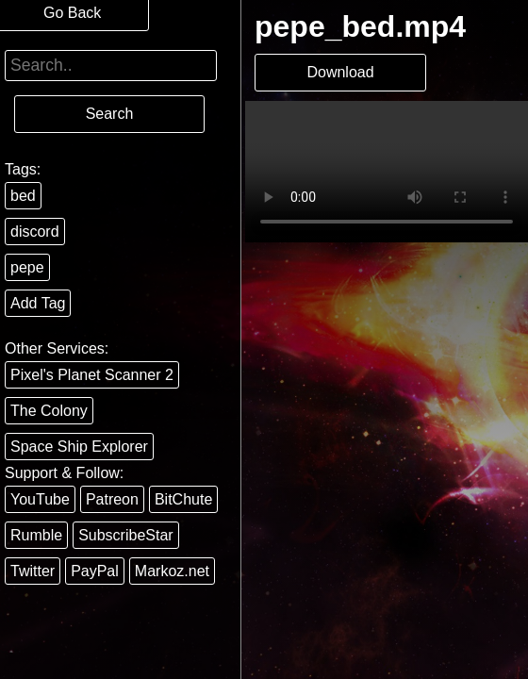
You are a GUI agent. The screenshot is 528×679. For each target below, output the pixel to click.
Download (339, 72)
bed (23, 196)
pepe (27, 267)
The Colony (49, 411)
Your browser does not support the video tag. (386, 171)
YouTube (40, 499)
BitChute (183, 499)
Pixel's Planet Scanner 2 (91, 375)
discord (34, 232)
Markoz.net (172, 571)
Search (110, 114)
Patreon (112, 499)
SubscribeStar (125, 535)
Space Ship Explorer (79, 447)
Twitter (32, 571)
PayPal (95, 571)
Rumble (36, 535)
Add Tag (37, 303)
